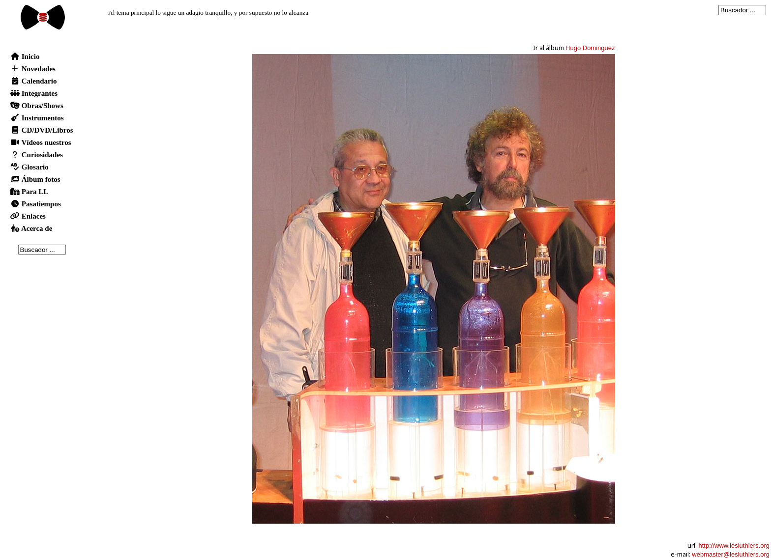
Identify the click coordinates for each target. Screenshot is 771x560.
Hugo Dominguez (590, 48)
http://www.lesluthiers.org (734, 545)
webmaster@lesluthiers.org (731, 554)
